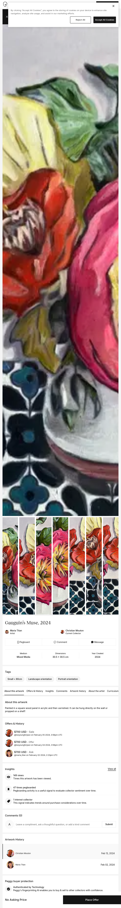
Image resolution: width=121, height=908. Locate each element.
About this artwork (14, 691)
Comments (61, 691)
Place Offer (92, 899)
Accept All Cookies (104, 19)
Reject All (80, 19)
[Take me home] (5, 4)
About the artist (97, 691)
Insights (50, 691)
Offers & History (34, 691)
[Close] (113, 6)
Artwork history (78, 691)
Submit (109, 824)
